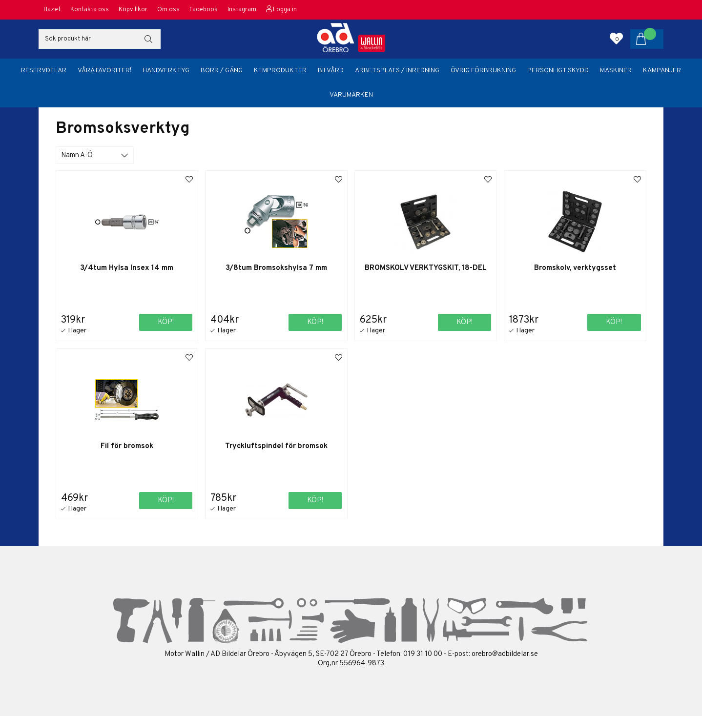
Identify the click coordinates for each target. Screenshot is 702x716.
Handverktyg (166, 70)
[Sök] (100, 39)
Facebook (203, 10)
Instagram (241, 10)
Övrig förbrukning (483, 70)
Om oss (168, 10)
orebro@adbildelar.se (505, 654)
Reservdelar (43, 70)
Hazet (52, 10)
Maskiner (616, 70)
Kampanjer (662, 70)
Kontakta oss (89, 10)
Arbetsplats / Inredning (397, 70)
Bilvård (331, 70)
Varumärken (351, 95)
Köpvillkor (133, 10)
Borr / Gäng (222, 70)
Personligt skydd (558, 70)
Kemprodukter (280, 70)
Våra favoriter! (104, 70)
